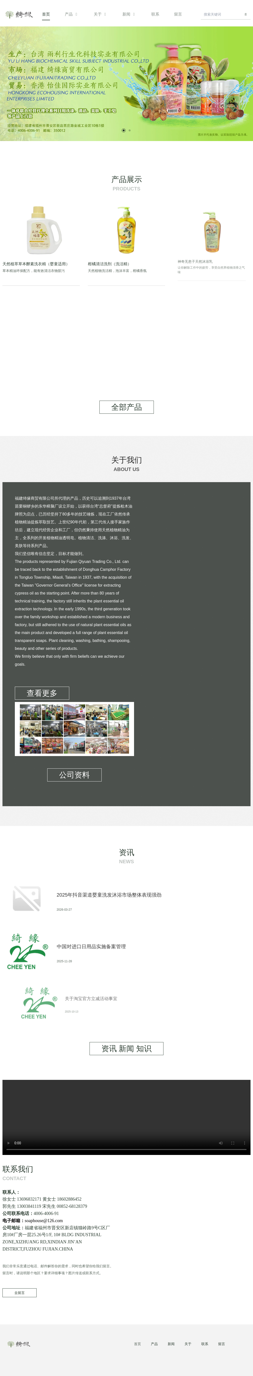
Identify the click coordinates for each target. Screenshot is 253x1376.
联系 (155, 14)
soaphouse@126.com (75, 1223)
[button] (124, 130)
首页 (46, 14)
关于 (101, 14)
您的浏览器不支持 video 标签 (126, 1117)
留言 (178, 14)
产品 (72, 14)
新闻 (129, 14)
